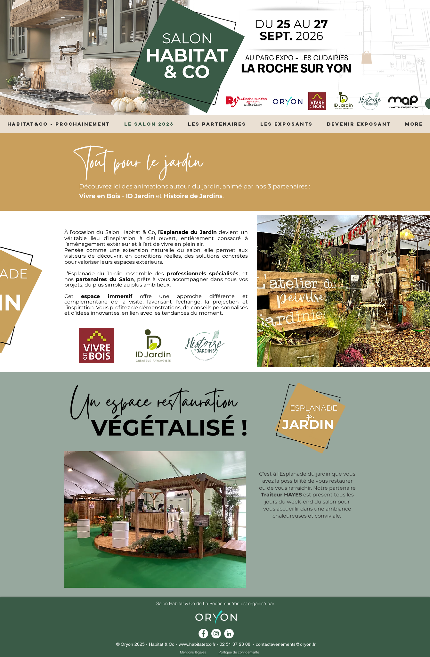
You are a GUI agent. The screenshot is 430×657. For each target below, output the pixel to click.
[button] (366, 57)
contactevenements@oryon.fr (286, 644)
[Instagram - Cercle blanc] (216, 633)
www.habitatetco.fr (197, 644)
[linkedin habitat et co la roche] (229, 633)
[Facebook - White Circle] (203, 633)
